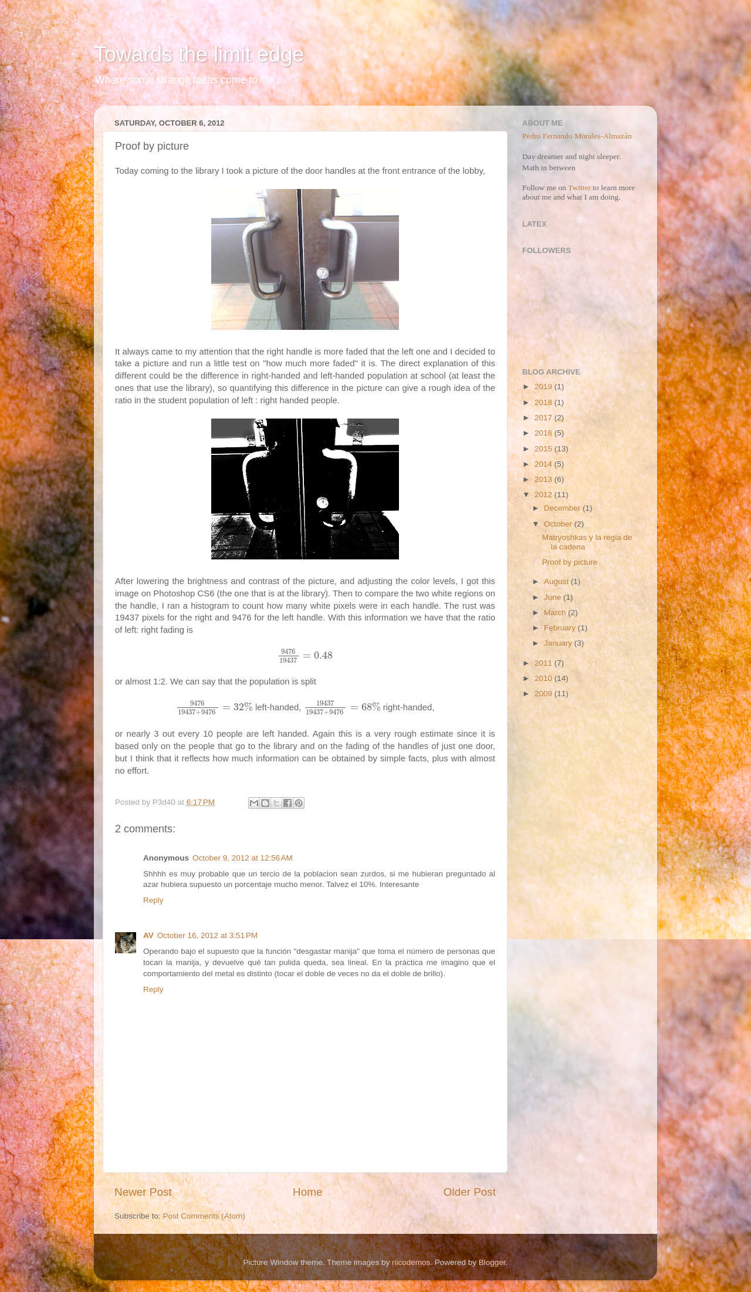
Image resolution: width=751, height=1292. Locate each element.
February (561, 627)
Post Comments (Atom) (204, 1216)
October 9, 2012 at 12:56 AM (242, 858)
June (553, 597)
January (559, 643)
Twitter (579, 187)
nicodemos (411, 1262)
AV (148, 935)
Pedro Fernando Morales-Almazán (577, 135)
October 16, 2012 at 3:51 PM (207, 935)
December (563, 508)
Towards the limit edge (199, 54)
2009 (544, 693)
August (557, 581)
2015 (544, 448)
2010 (544, 678)
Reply (153, 900)
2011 (544, 663)
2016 (544, 433)
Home (307, 1192)
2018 (544, 402)
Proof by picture (570, 562)
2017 (544, 417)
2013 (544, 479)
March (556, 612)
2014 (544, 464)
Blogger (492, 1262)
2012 (544, 494)
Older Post (470, 1192)
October (559, 524)
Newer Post (143, 1192)
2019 (544, 386)
